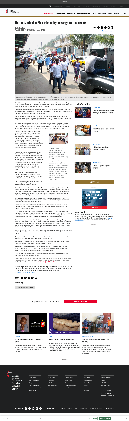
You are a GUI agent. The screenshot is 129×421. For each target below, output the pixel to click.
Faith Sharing (51, 382)
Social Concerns (89, 374)
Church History (69, 382)
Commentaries (60, 13)
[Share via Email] (112, 27)
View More (94, 182)
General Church (105, 374)
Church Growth (51, 377)
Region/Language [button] (57, 6)
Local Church (96, 126)
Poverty (51, 336)
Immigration (71, 13)
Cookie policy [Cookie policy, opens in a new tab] (62, 418)
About (110, 13)
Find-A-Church (76, 6)
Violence (86, 390)
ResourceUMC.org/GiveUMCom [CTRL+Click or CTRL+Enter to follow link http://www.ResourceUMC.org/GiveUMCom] (25, 272)
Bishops (17, 336)
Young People (32, 390)
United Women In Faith (35, 388)
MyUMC (121, 6)
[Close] (126, 418)
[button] (125, 13)
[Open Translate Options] (108, 31)
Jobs (76, 408)
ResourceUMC (96, 6)
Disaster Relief (97, 162)
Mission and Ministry (88, 336)
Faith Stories (96, 107)
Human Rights (88, 382)
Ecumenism (51, 388)
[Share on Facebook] (98, 27)
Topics (94, 13)
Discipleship (51, 380)
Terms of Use (93, 408)
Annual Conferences (106, 390)
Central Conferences (106, 393)
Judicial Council (105, 382)
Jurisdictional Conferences (107, 395)
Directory (67, 6)
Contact (70, 408)
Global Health (68, 380)
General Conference (83, 13)
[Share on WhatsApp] (105, 27)
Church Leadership (34, 380)
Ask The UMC (86, 6)
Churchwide (102, 13)
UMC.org (113, 6)
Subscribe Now (80, 301)
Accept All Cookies (105, 418)
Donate (116, 13)
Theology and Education (71, 385)
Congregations (33, 382)
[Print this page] (109, 27)
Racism (86, 385)
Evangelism (51, 374)
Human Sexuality (88, 380)
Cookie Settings (110, 408)
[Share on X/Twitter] (102, 27)
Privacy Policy (83, 408)
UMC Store (105, 6)
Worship (67, 388)
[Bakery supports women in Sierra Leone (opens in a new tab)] (64, 323)
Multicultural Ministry (53, 385)
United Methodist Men (34, 385)
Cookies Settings (92, 418)
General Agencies (105, 385)
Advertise (63, 408)
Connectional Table (106, 388)
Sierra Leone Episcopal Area (25, 287)
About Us (101, 408)
